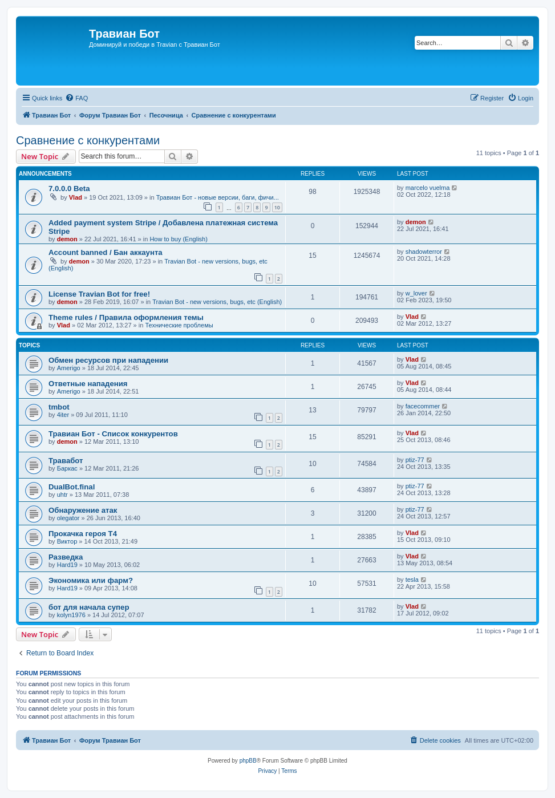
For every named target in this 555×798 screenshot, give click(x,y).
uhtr (62, 494)
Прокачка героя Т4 (82, 533)
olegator (68, 518)
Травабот (65, 460)
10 (277, 207)
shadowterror (424, 251)
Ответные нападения (88, 383)
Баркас (67, 468)
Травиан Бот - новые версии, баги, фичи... (217, 197)
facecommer (423, 406)
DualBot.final (71, 487)
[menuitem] (76, 98)
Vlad (75, 197)
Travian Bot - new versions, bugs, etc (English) (217, 301)
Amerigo (68, 367)
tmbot (59, 407)
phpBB (248, 761)
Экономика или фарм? (90, 580)
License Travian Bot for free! (99, 294)
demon (67, 239)
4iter (63, 414)
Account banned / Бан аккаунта (105, 252)
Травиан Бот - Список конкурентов (113, 434)
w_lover (416, 293)
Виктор (67, 541)
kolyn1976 (71, 614)
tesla (412, 579)
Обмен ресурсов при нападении (108, 360)
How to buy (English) (178, 239)
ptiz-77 (415, 459)
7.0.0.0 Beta (69, 188)
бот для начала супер (88, 607)
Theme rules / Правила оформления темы (126, 317)
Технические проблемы (179, 325)
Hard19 (67, 564)
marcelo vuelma (428, 187)
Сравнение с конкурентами (88, 140)
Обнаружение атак (82, 510)
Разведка (65, 557)
